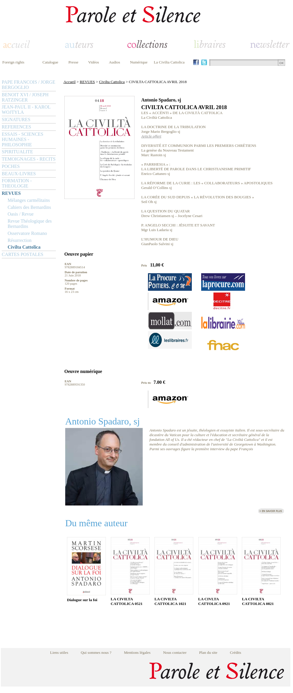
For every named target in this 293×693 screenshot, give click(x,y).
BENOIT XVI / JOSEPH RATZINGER (25, 97)
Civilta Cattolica (24, 247)
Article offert (151, 136)
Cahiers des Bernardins (29, 207)
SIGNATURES (16, 119)
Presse (73, 62)
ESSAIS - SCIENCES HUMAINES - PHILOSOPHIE (22, 139)
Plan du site (208, 652)
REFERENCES (16, 126)
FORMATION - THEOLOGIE (17, 183)
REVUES (11, 193)
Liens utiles (59, 652)
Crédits (235, 652)
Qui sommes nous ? (96, 652)
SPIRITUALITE (17, 151)
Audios (114, 62)
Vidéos (93, 62)
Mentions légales (137, 652)
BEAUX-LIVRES (19, 173)
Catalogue (50, 62)
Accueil (69, 82)
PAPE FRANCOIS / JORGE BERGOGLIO (28, 85)
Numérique (138, 62)
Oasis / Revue (21, 213)
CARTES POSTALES (22, 254)
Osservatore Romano (27, 233)
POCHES (11, 166)
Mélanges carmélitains (29, 200)
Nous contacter (175, 652)
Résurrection (20, 240)
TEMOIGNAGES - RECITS (29, 159)
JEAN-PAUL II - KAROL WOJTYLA (26, 109)
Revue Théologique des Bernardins (30, 224)
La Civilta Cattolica (169, 62)
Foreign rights (13, 62)
